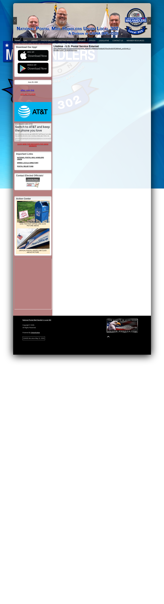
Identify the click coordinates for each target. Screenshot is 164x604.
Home (17, 40)
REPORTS (81, 40)
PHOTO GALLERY (48, 40)
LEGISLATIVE (104, 40)
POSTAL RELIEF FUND (25, 166)
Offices (92, 40)
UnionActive (35, 333)
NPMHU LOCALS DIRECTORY (27, 163)
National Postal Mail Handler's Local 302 (37, 320)
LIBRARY (34, 40)
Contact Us (118, 40)
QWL (25, 40)
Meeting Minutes (66, 40)
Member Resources (135, 40)
